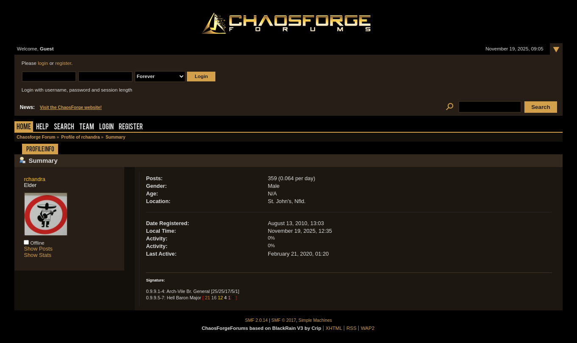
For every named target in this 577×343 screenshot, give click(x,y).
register (63, 63)
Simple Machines (315, 320)
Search (64, 127)
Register (131, 127)
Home (24, 127)
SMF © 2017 (283, 320)
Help (42, 127)
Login (106, 127)
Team (86, 127)
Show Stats (37, 255)
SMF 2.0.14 (256, 320)
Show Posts (38, 248)
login (43, 63)
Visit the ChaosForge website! (71, 107)
